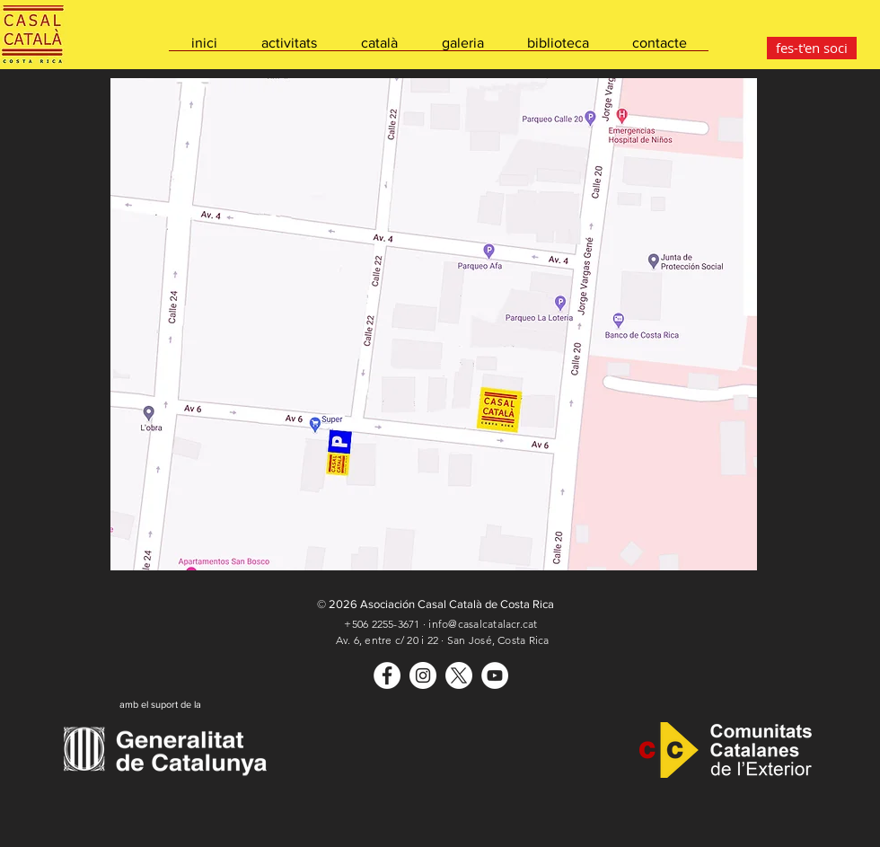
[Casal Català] (387, 675)
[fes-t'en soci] (812, 48)
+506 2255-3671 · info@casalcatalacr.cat (440, 624)
